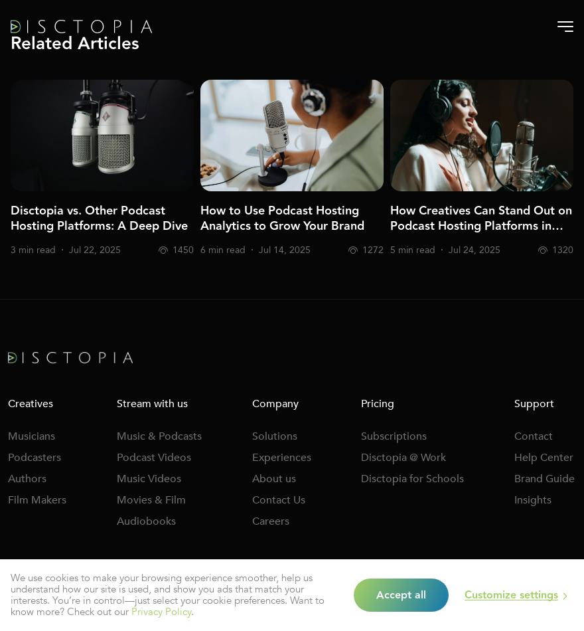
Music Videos (149, 479)
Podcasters (34, 457)
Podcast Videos (154, 457)
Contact (533, 436)
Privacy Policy (161, 611)
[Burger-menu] (565, 27)
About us (274, 479)
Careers (270, 521)
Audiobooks (146, 521)
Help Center (543, 457)
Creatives (30, 404)
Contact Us (278, 500)
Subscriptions (394, 436)
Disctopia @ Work (403, 457)
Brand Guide (544, 479)
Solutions (274, 436)
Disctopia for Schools (412, 479)
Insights (532, 500)
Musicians (31, 436)
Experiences (281, 457)
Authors (27, 479)
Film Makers (37, 500)
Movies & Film (151, 500)
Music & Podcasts (159, 436)
